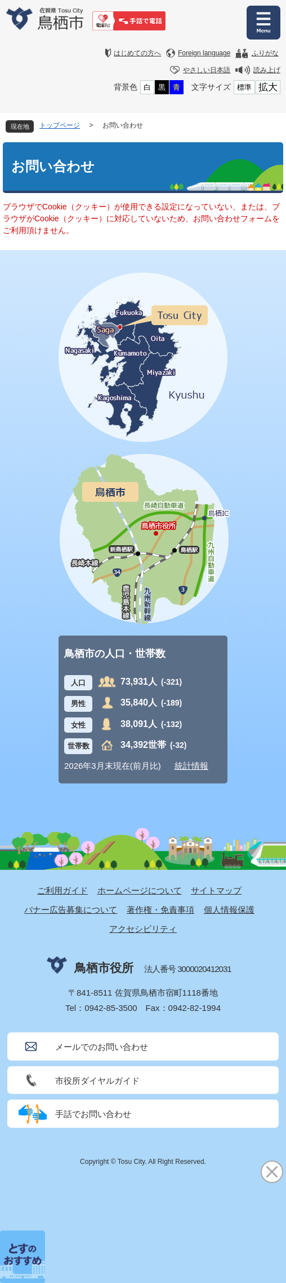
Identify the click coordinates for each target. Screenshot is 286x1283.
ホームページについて (139, 890)
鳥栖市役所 (103, 967)
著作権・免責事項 (160, 909)
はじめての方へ (137, 53)
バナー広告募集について (70, 909)
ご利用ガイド (62, 890)
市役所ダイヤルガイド (97, 1080)
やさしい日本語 (206, 70)
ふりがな (265, 53)
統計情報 (191, 765)
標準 (244, 87)
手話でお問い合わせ (93, 1114)
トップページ (59, 125)
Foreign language (204, 53)
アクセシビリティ (143, 929)
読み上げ (266, 70)
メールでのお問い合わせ (101, 1047)
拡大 (268, 87)
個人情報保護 (229, 909)
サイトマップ (216, 890)
